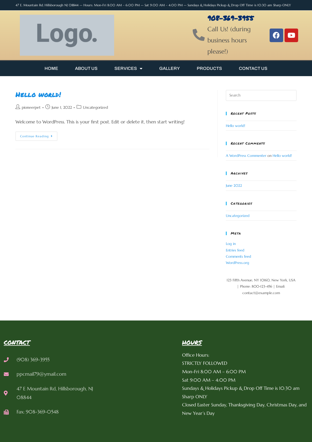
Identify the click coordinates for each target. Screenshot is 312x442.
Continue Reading (38, 135)
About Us (86, 68)
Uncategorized (95, 107)
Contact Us (253, 68)
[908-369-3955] (199, 35)
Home (51, 68)
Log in (231, 243)
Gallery (169, 68)
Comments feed (238, 256)
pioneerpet (31, 107)
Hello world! (38, 94)
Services (128, 68)
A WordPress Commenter (246, 155)
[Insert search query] (261, 95)
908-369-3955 (231, 18)
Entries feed (235, 250)
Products (209, 68)
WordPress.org (237, 262)
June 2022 (234, 185)
